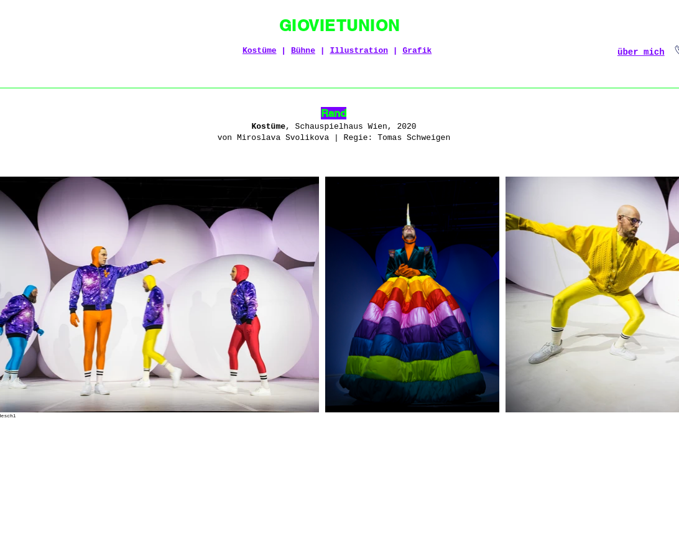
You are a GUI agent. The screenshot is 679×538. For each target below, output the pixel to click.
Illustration (359, 50)
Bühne (303, 50)
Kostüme (259, 50)
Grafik (417, 50)
